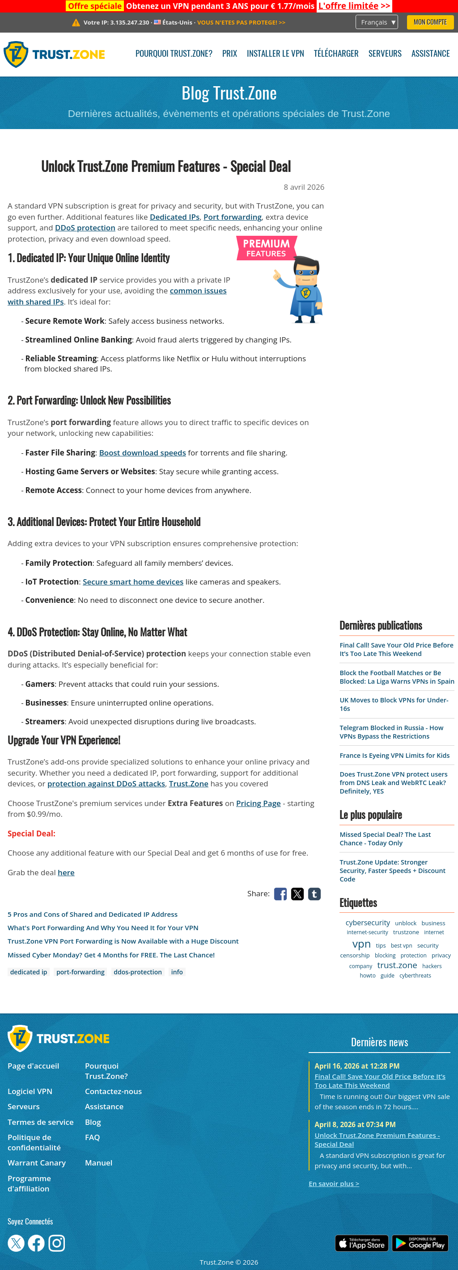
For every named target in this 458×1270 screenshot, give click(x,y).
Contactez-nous (113, 1091)
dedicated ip (28, 972)
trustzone (406, 932)
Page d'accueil (33, 1066)
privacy (441, 955)
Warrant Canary (37, 1162)
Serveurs (385, 54)
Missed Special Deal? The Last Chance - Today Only (385, 838)
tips (381, 945)
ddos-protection (138, 972)
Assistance (430, 54)
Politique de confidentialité (34, 1142)
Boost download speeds (142, 452)
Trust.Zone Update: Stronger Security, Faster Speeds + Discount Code (392, 870)
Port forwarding (233, 217)
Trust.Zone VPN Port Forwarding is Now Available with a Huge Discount (123, 941)
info (177, 972)
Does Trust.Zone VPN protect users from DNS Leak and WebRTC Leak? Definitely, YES (393, 782)
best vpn (401, 945)
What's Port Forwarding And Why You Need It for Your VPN (103, 927)
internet (434, 932)
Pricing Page (258, 803)
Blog (93, 1122)
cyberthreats (415, 975)
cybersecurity (368, 922)
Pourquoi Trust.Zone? (174, 54)
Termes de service (41, 1122)
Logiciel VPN (30, 1091)
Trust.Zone (188, 783)
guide (387, 975)
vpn (361, 943)
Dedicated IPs (174, 217)
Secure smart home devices (133, 582)
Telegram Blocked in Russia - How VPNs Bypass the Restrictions (391, 731)
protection (414, 955)
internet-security (367, 932)
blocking (385, 955)
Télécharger (336, 54)
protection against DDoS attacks (106, 783)
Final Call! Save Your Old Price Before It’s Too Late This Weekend (396, 649)
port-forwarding (80, 972)
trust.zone (397, 965)
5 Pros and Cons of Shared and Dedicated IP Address (93, 914)
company (360, 966)
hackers (431, 966)
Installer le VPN (275, 54)
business (433, 923)
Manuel (99, 1162)
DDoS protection (85, 227)
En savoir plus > (334, 1183)
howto (367, 975)
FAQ (92, 1137)
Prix (229, 54)
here (66, 872)
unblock (405, 923)
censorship (354, 955)
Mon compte (430, 22)
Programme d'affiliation (29, 1183)
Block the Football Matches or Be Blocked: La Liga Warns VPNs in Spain (396, 676)
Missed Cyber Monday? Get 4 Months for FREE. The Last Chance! (111, 955)
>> (354, 6)
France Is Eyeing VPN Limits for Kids (394, 755)
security (427, 945)
